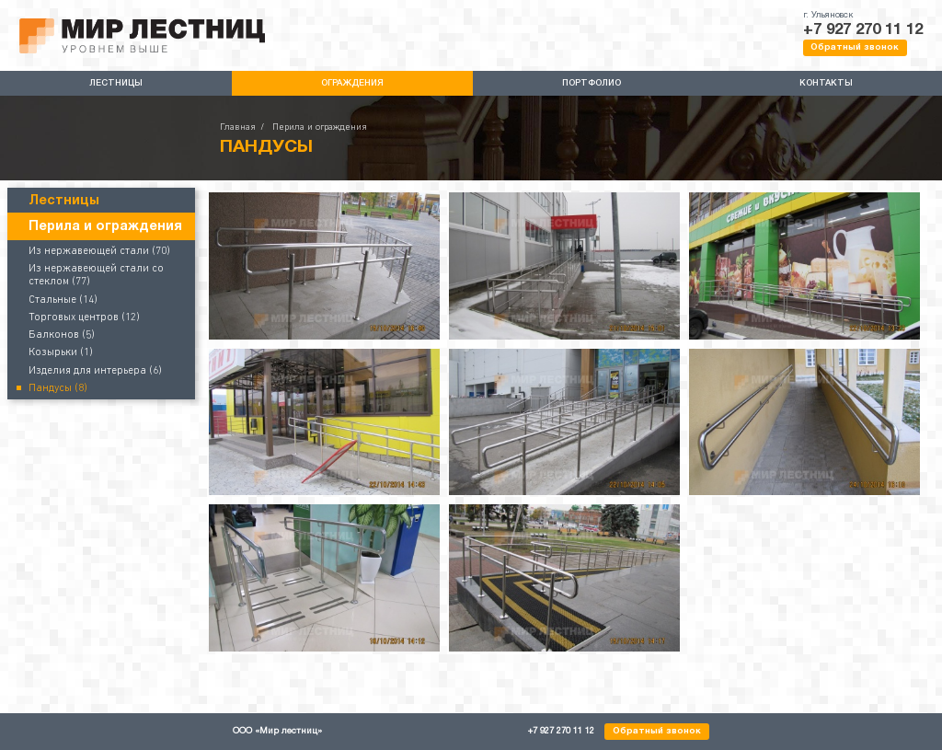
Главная (238, 127)
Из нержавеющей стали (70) (99, 251)
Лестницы (116, 83)
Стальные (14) (63, 300)
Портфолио (591, 83)
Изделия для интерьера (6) (95, 370)
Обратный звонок (854, 47)
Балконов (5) (62, 334)
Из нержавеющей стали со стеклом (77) (96, 275)
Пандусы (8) (58, 388)
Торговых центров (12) (84, 317)
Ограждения (352, 83)
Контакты (826, 83)
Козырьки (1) (61, 352)
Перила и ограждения (319, 127)
